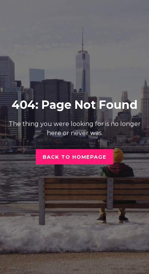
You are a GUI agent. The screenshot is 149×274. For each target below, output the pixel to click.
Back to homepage (74, 157)
